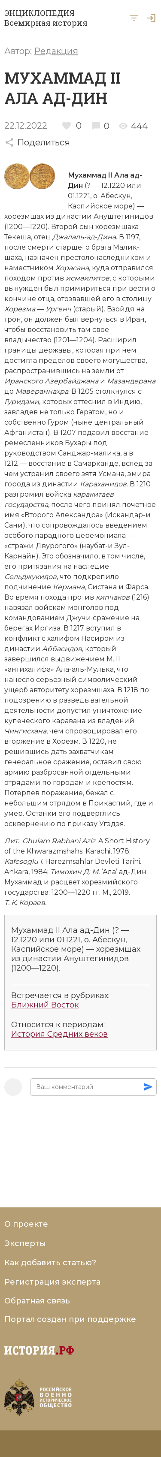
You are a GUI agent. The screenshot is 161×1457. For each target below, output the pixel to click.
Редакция (56, 51)
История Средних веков (59, 1034)
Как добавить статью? (50, 1262)
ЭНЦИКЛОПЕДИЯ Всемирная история (46, 18)
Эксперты (25, 1243)
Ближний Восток (45, 1005)
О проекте (26, 1224)
